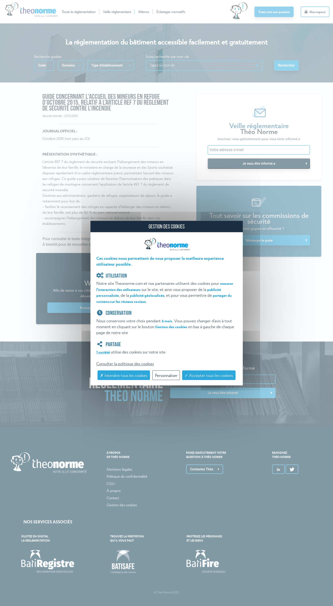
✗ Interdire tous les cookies (123, 375)
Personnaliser (166, 375)
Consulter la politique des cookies (125, 363)
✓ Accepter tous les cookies (209, 375)
